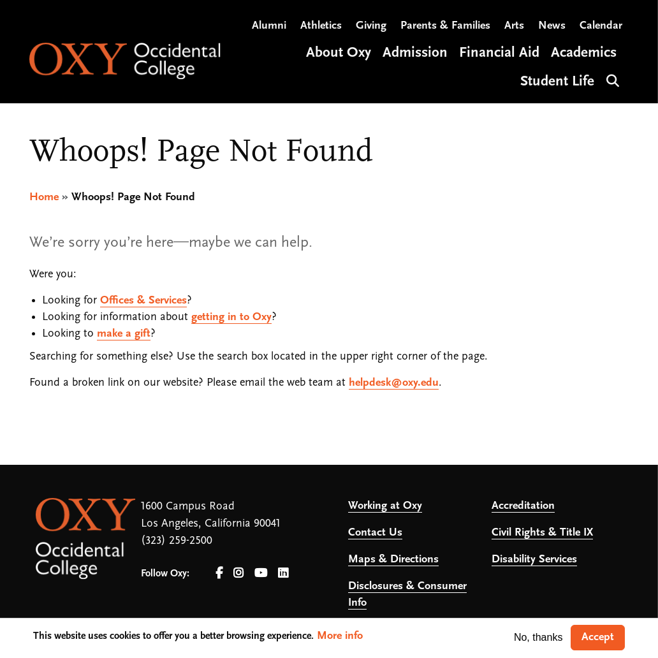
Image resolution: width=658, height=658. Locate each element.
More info (340, 636)
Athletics (321, 26)
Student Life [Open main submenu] (557, 82)
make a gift (123, 334)
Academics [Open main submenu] (584, 53)
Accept (597, 637)
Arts (514, 26)
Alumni (269, 26)
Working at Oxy (385, 506)
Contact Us (375, 533)
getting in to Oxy (231, 317)
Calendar (601, 26)
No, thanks (538, 637)
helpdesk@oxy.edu (394, 383)
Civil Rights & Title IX (542, 533)
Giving (371, 26)
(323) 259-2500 (176, 541)
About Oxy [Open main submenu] (338, 53)
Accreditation (523, 506)
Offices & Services (143, 301)
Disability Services (534, 559)
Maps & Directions (393, 559)
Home (44, 197)
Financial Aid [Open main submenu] (499, 53)
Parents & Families (445, 26)
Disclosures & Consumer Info (407, 594)
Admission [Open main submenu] (415, 53)
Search (611, 79)
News (552, 26)
